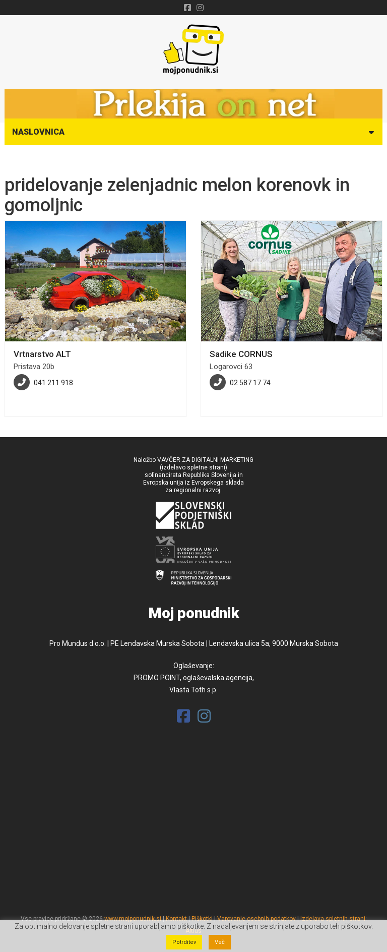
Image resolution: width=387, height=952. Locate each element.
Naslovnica (38, 132)
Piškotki (202, 918)
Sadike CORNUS (241, 354)
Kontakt (176, 918)
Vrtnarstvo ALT (42, 354)
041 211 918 (53, 383)
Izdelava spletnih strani (332, 918)
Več (220, 942)
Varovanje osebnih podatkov (256, 918)
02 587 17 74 (250, 383)
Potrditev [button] (184, 942)
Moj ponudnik (193, 613)
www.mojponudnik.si (132, 918)
